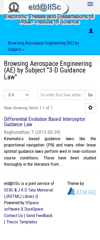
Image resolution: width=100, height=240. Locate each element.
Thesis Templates (21, 221)
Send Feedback (39, 215)
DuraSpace (33, 209)
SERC (8, 190)
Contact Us (13, 215)
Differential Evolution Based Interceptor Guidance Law (44, 122)
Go (90, 94)
